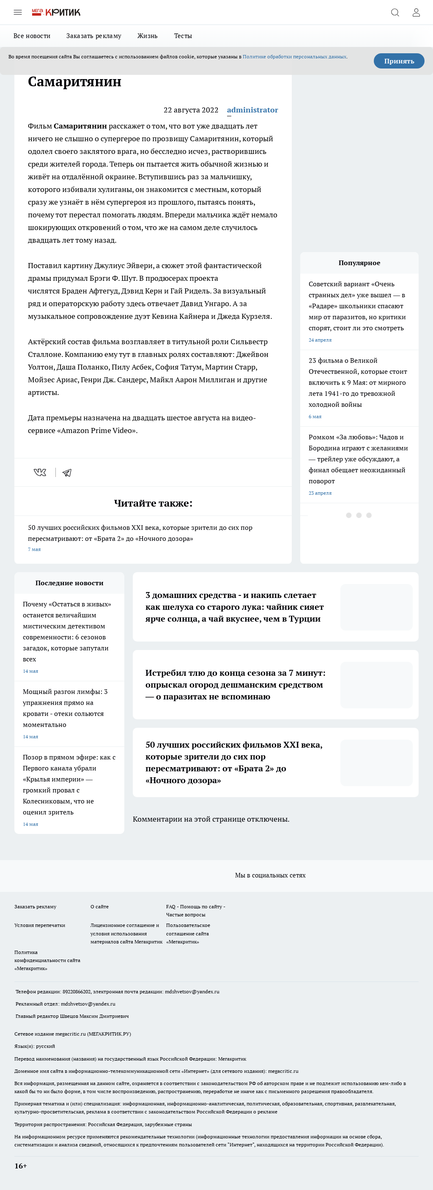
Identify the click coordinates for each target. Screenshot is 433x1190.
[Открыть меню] (18, 12)
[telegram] (69, 472)
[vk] (40, 472)
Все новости (32, 36)
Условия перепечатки (39, 925)
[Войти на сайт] (416, 12)
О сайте (99, 906)
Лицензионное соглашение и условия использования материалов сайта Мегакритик (126, 933)
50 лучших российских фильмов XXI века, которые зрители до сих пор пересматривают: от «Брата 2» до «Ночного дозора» (153, 539)
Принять (399, 61)
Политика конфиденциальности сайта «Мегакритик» (47, 960)
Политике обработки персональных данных (294, 56)
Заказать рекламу (93, 36)
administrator (252, 110)
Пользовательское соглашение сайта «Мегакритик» (188, 933)
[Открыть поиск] (394, 12)
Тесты (183, 36)
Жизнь (147, 36)
